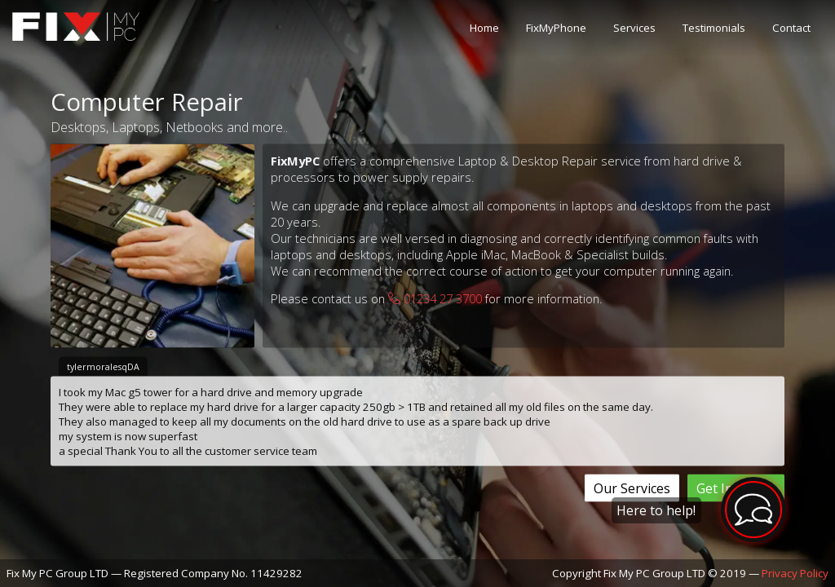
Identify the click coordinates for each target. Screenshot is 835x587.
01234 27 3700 (435, 298)
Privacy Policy (795, 573)
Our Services (632, 488)
